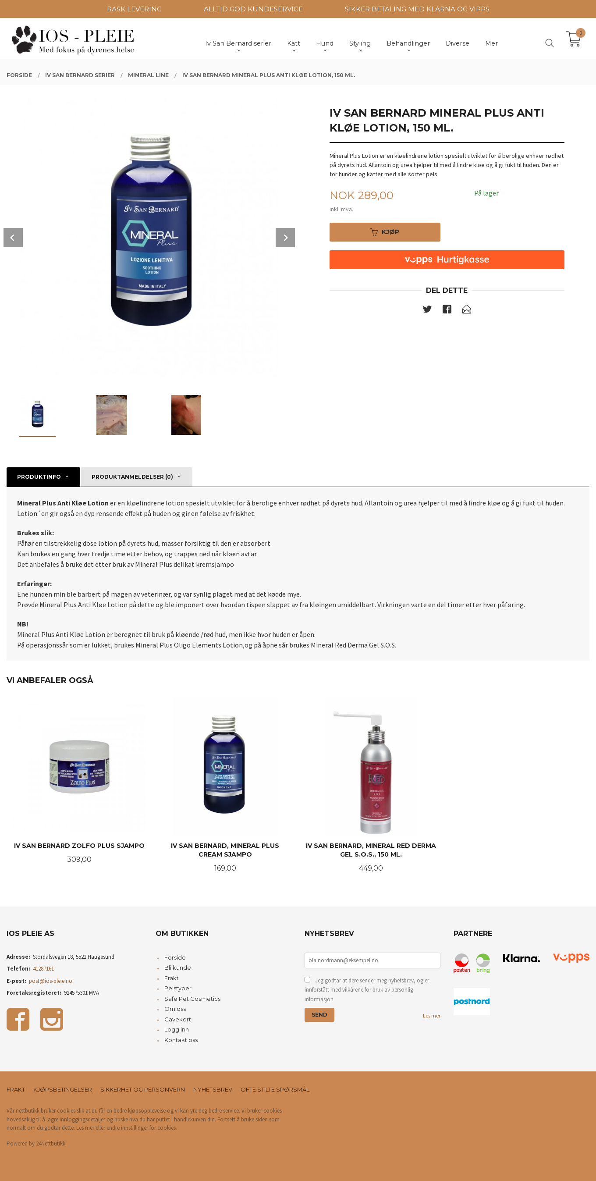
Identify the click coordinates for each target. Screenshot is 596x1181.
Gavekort (177, 1019)
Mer (491, 43)
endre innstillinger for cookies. (141, 1127)
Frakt (171, 978)
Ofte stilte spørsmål (275, 1089)
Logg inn (176, 1029)
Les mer (431, 1015)
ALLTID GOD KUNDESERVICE (253, 9)
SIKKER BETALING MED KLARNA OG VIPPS (417, 9)
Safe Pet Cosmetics (192, 998)
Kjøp (384, 232)
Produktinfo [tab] (39, 476)
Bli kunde (177, 967)
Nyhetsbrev (212, 1089)
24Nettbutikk (50, 1143)
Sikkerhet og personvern (142, 1089)
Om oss (175, 1008)
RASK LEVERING (134, 9)
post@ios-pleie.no (50, 981)
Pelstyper (178, 988)
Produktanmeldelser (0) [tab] (132, 476)
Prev (13, 237)
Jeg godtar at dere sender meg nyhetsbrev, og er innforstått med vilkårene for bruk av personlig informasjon (367, 990)
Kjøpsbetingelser (62, 1089)
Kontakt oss (181, 1039)
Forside (175, 957)
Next (285, 237)
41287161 (43, 968)
